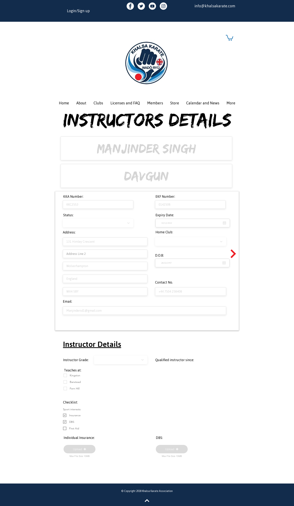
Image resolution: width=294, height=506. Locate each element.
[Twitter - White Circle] (141, 6)
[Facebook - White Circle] (130, 6)
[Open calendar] (224, 262)
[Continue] (233, 253)
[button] (229, 37)
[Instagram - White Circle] (163, 6)
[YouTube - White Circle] (152, 6)
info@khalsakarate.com (214, 6)
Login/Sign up (78, 10)
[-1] (120, 360)
